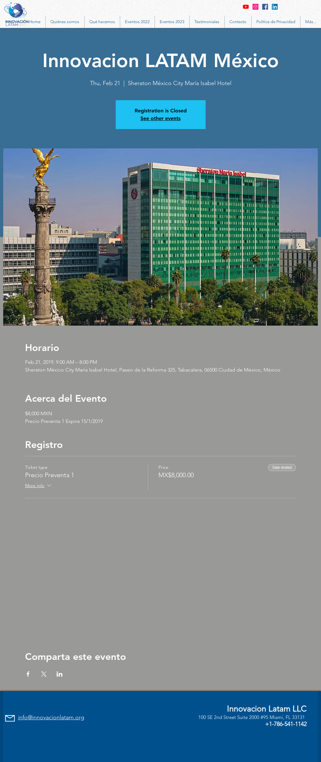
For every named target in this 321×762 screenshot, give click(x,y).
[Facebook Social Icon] (265, 7)
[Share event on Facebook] (28, 674)
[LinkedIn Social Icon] (275, 7)
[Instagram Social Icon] (255, 7)
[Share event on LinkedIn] (60, 674)
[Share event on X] (44, 674)
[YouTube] (246, 7)
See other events (160, 118)
